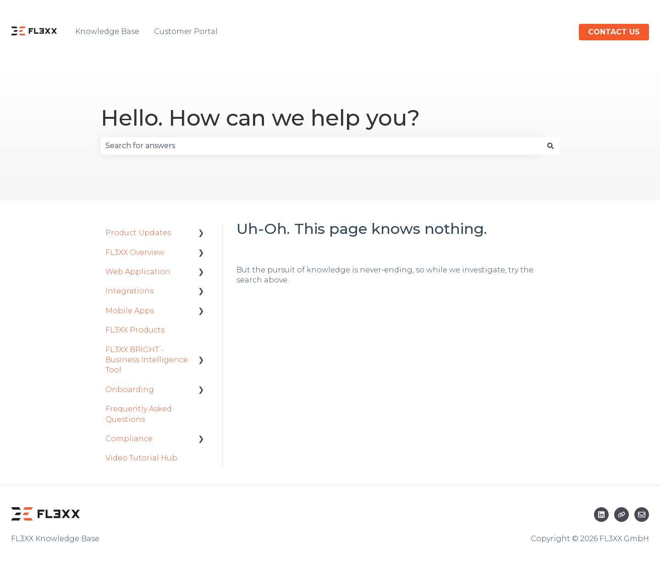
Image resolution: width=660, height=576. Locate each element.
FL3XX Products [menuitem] (135, 330)
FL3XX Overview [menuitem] (135, 252)
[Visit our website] (621, 514)
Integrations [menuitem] (129, 291)
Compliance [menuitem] (129, 438)
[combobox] (321, 146)
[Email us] (641, 514)
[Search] (550, 146)
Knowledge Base (107, 31)
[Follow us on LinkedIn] (601, 514)
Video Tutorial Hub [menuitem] (141, 458)
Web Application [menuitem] (137, 271)
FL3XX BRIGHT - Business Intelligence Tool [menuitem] (146, 360)
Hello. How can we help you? (260, 118)
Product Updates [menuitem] (138, 232)
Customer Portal (186, 31)
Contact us (614, 32)
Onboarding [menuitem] (129, 389)
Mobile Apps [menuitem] (129, 310)
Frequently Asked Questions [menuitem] (138, 413)
